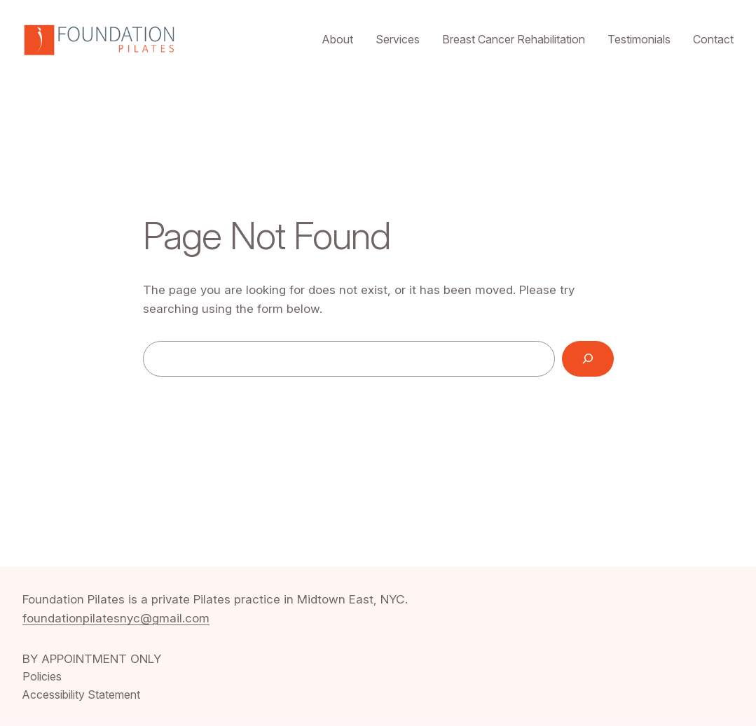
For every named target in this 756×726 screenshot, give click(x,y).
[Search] (588, 359)
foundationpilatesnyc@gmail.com (115, 617)
